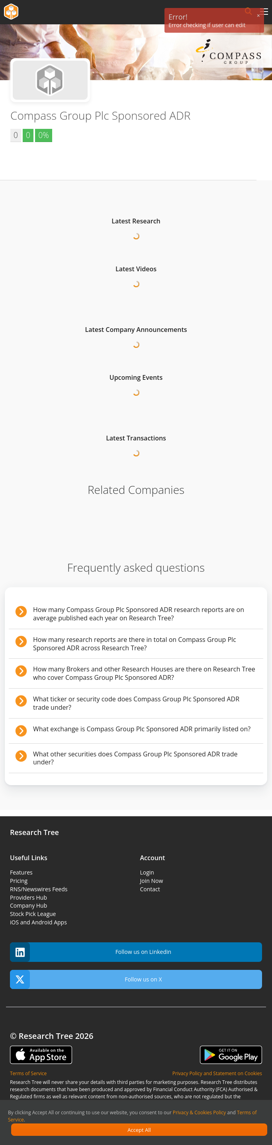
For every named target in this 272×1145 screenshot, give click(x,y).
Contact (150, 889)
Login (147, 872)
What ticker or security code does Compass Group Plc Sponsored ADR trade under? (136, 703)
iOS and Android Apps (38, 922)
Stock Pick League (33, 914)
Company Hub (28, 905)
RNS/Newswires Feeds (38, 889)
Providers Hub (28, 897)
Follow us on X (86, 979)
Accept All (139, 1129)
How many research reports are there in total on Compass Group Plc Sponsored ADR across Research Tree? (134, 643)
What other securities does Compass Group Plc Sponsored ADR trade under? (135, 758)
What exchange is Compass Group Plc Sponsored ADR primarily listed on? (141, 729)
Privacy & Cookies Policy (199, 1112)
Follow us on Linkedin (90, 952)
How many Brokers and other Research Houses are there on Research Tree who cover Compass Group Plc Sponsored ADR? (144, 673)
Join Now (151, 880)
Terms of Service (28, 1073)
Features (21, 872)
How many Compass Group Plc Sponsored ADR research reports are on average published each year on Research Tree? (138, 613)
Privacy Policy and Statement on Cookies (217, 1073)
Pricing (18, 880)
